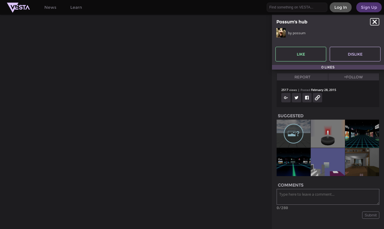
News (50, 7)
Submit (371, 216)
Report (302, 77)
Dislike (355, 54)
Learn (76, 7)
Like (301, 54)
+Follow (353, 77)
